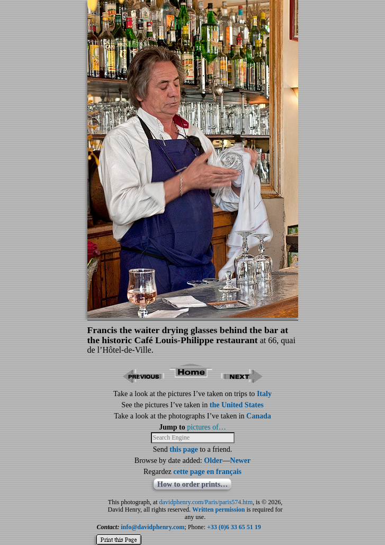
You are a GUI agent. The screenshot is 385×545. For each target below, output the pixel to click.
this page (183, 449)
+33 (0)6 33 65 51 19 (234, 527)
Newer (240, 460)
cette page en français (207, 472)
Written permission (218, 509)
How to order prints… (192, 484)
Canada (258, 416)
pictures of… (206, 427)
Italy (264, 394)
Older (213, 460)
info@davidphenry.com (152, 527)
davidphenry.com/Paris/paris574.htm (206, 502)
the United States (237, 405)
